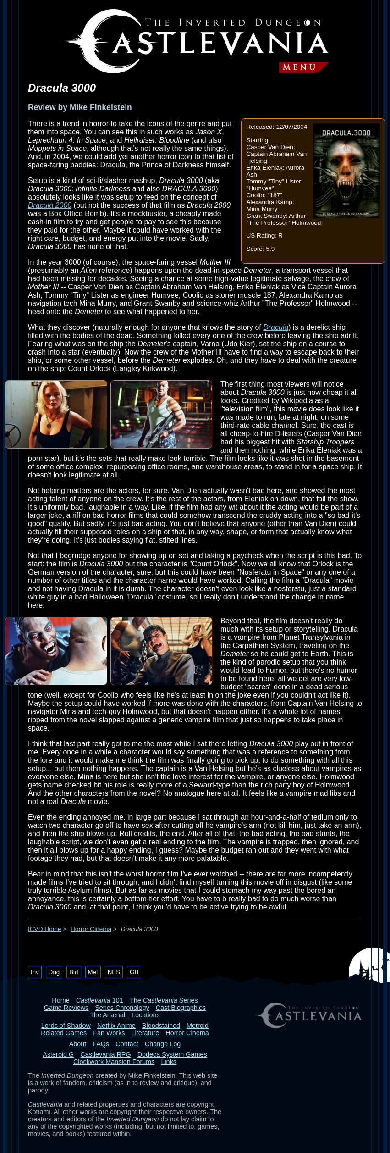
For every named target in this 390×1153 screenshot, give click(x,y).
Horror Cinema (91, 929)
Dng (54, 972)
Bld (73, 972)
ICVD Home (44, 929)
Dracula (275, 327)
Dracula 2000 (49, 205)
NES (114, 972)
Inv (35, 972)
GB (134, 972)
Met (93, 972)
